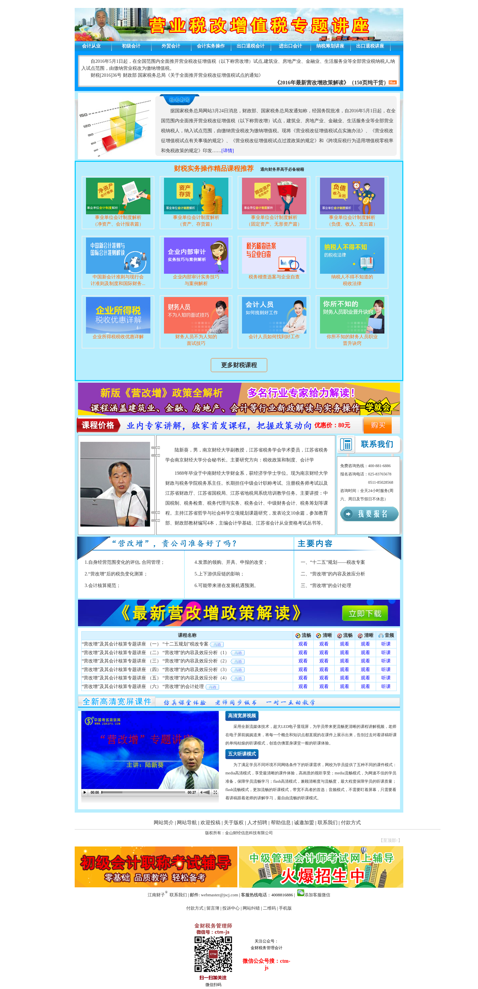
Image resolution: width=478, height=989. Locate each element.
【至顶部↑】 (391, 840)
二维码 (269, 908)
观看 (303, 644)
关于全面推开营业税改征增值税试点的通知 (214, 75)
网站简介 (164, 822)
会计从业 (91, 46)
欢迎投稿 (210, 822)
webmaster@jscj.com (219, 894)
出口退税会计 (251, 46)
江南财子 (156, 894)
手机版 (285, 908)
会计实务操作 (211, 46)
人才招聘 (257, 822)
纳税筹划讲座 (330, 46)
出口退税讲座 (370, 46)
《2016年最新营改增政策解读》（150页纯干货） (332, 82)
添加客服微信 (317, 894)
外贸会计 (171, 46)
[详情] (227, 150)
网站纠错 (251, 908)
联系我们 (328, 822)
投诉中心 (231, 908)
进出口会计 (290, 46)
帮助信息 (281, 822)
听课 (386, 644)
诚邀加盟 (304, 822)
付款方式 (351, 822)
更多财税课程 (239, 365)
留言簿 (212, 908)
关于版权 (234, 822)
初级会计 (131, 46)
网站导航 (187, 822)
